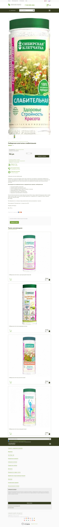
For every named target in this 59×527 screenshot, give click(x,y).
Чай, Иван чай (11, 455)
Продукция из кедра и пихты (14, 472)
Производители (15, 0)
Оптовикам (22, 0)
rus (50, 0)
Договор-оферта (11, 507)
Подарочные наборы (12, 465)
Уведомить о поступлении (14, 162)
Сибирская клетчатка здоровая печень (18, 326)
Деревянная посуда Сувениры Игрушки (16, 475)
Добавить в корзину (42, 156)
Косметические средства (13, 482)
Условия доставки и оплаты (14, 159)
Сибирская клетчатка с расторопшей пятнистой (20, 274)
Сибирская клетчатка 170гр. (23, 141)
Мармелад (10, 451)
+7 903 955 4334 (29, 5)
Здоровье (10, 479)
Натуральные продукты (13, 458)
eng (46, 0)
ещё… (26, 0)
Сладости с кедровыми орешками (15, 448)
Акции (9, 0)
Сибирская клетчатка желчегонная (17, 377)
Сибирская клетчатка (14, 141)
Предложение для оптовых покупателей (17, 160)
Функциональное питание (13, 486)
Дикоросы (10, 468)
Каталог (9, 141)
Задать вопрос (29, 503)
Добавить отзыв (14, 222)
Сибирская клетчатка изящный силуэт (18, 429)
